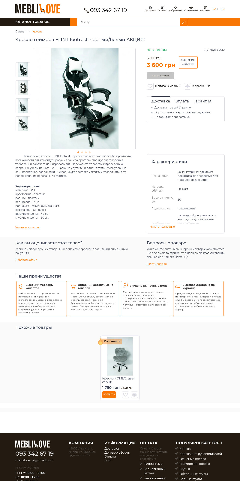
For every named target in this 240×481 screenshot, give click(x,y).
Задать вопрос (157, 264)
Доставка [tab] (161, 101)
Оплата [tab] (182, 101)
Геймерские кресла (194, 464)
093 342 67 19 (108, 10)
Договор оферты (117, 452)
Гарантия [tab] (202, 101)
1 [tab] (79, 153)
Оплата (110, 456)
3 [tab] (87, 153)
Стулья (184, 469)
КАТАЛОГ (32, 22)
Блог (108, 460)
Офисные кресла (192, 459)
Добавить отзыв (26, 260)
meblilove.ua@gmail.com (34, 460)
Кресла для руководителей (200, 454)
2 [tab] (83, 153)
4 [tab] (90, 153)
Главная (20, 31)
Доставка (111, 448)
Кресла (37, 31)
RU (223, 9)
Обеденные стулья (194, 474)
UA (214, 9)
